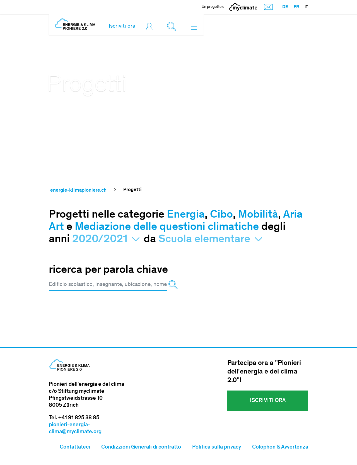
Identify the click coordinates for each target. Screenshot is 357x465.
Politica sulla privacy (216, 447)
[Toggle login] (150, 26)
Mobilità (258, 215)
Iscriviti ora (122, 26)
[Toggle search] (173, 26)
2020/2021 (106, 239)
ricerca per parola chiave (108, 270)
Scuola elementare (211, 239)
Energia (186, 215)
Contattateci (75, 447)
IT (306, 7)
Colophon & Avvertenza (280, 447)
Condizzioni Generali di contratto (141, 447)
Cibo (221, 215)
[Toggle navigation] (194, 26)
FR (296, 7)
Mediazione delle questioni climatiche (167, 227)
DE (285, 7)
